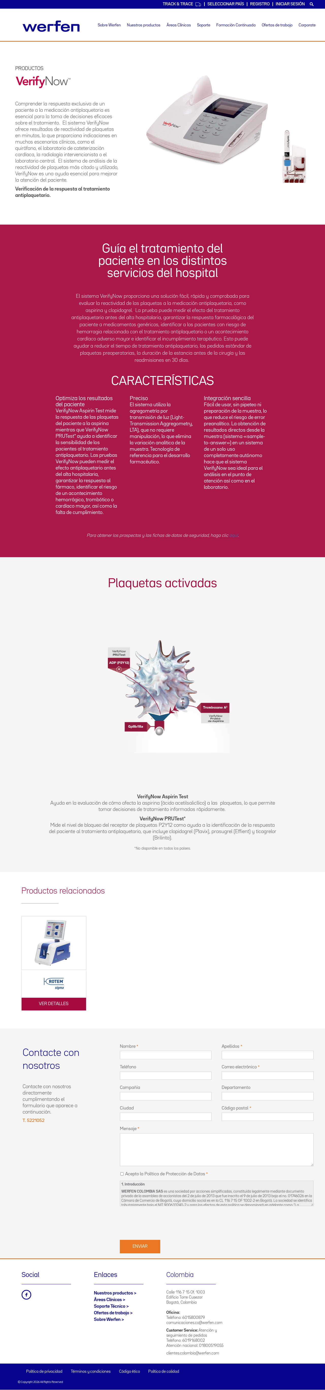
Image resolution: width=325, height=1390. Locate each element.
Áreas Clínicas (179, 25)
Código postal (235, 1108)
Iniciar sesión (290, 4)
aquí (233, 536)
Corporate (307, 25)
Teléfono (128, 1067)
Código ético (129, 1371)
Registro (260, 4)
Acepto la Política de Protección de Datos (165, 1174)
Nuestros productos (143, 25)
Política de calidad (163, 1371)
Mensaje (128, 1129)
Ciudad (127, 1108)
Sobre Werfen (109, 25)
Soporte (203, 25)
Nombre (128, 1046)
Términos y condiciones (91, 1371)
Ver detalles (54, 1004)
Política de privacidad (44, 1371)
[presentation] (158, 1222)
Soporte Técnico (109, 1306)
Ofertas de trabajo (277, 25)
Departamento (236, 1088)
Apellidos (230, 1046)
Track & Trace (182, 4)
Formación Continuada (236, 25)
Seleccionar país (225, 4)
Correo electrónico (239, 1067)
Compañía (130, 1088)
